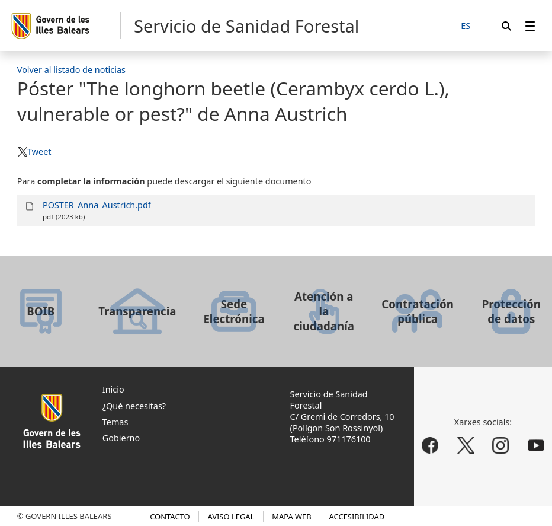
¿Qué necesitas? (134, 406)
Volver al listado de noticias (71, 69)
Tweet (39, 151)
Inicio (113, 389)
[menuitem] (530, 26)
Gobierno (121, 438)
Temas (115, 422)
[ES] (465, 26)
